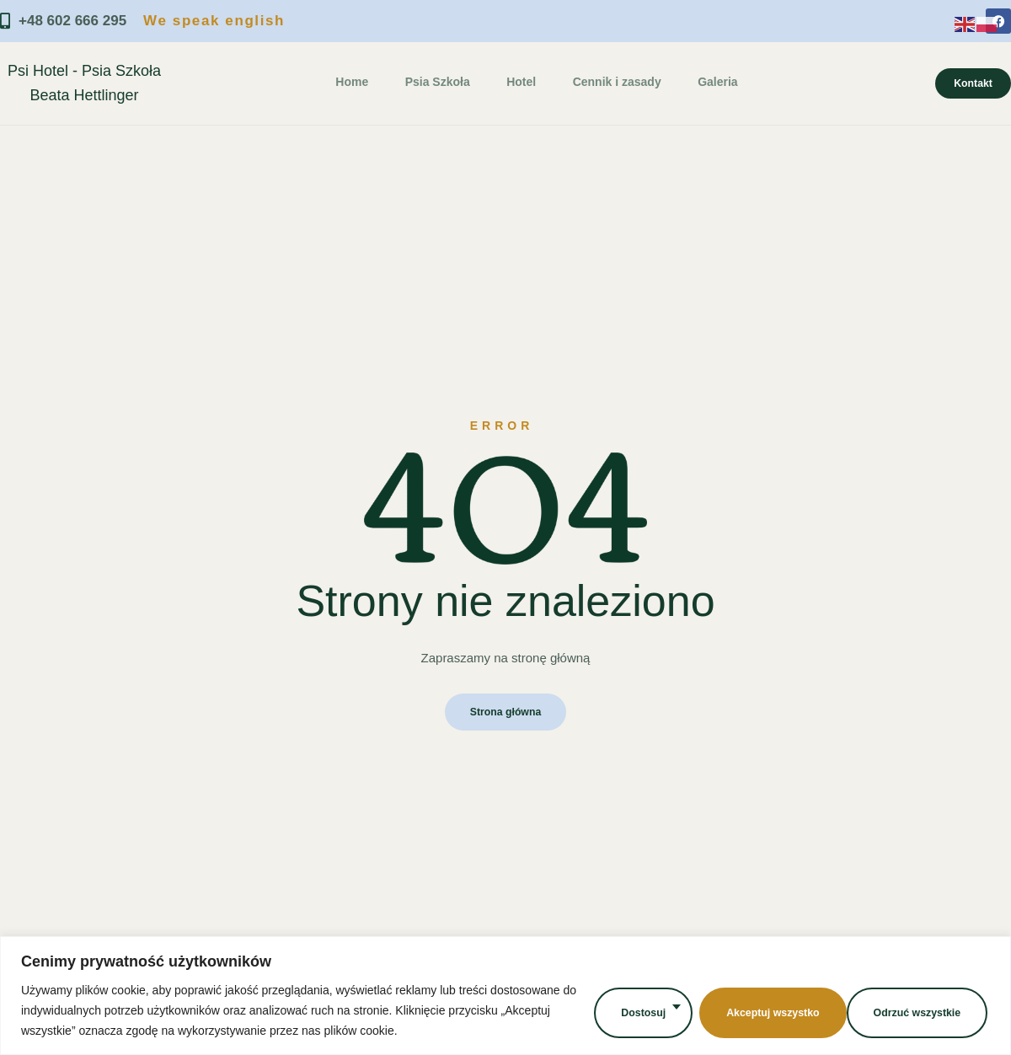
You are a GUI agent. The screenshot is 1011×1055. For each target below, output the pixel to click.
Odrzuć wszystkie (759, 1010)
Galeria (707, 81)
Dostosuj (628, 1010)
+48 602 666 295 (63, 21)
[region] (505, 995)
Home (353, 81)
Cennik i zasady (609, 81)
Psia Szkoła (436, 81)
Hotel (517, 81)
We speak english (214, 21)
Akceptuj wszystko (914, 1010)
